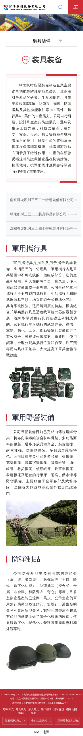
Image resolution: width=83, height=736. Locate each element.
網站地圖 (71, 709)
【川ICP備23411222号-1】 (58, 703)
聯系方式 (8, 709)
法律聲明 (46, 709)
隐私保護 (59, 709)
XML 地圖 (41, 732)
